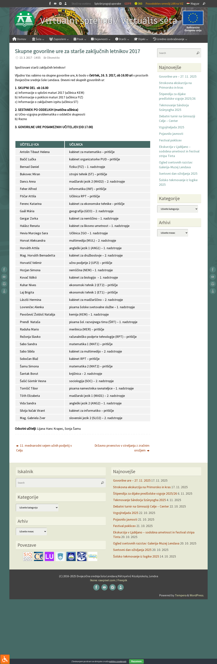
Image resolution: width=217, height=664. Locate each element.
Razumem (136, 661)
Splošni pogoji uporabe (107, 3)
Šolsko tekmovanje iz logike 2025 (136, 556)
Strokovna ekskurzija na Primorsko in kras (142, 487)
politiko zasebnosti (117, 661)
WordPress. (197, 595)
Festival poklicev (170, 140)
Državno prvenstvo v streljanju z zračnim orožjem (122, 447)
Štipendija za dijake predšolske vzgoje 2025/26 (145, 493)
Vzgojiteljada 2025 (171, 127)
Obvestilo (53, 57)
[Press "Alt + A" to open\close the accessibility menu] (5, 659)
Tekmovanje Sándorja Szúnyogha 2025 (139, 500)
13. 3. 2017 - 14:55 (30, 57)
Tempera (181, 595)
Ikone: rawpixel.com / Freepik (108, 580)
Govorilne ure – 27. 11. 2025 (177, 76)
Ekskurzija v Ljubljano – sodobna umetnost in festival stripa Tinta (179, 151)
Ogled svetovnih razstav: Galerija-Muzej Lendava (146, 543)
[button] (108, 21)
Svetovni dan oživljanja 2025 (178, 173)
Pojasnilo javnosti (171, 133)
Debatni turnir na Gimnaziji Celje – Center (141, 506)
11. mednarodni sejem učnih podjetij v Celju (44, 447)
